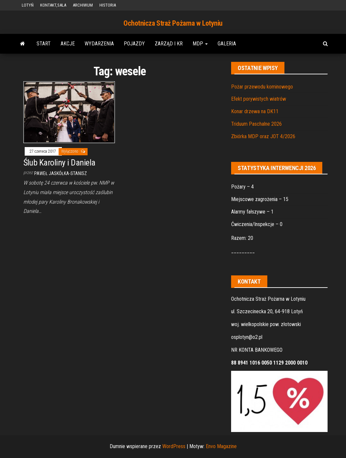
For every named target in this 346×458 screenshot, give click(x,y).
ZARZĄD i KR (169, 43)
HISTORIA (107, 5)
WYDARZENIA (99, 43)
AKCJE (68, 43)
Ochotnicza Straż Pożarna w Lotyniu (173, 23)
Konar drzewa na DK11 (255, 111)
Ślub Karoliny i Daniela (59, 162)
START (44, 43)
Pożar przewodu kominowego (262, 87)
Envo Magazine (221, 446)
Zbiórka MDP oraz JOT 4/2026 (263, 136)
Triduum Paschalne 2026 (256, 124)
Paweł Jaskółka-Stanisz (60, 173)
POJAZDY (134, 43)
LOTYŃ (28, 5)
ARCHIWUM (83, 5)
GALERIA (227, 43)
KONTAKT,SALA (53, 5)
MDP (200, 43)
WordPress (173, 446)
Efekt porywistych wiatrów (258, 99)
